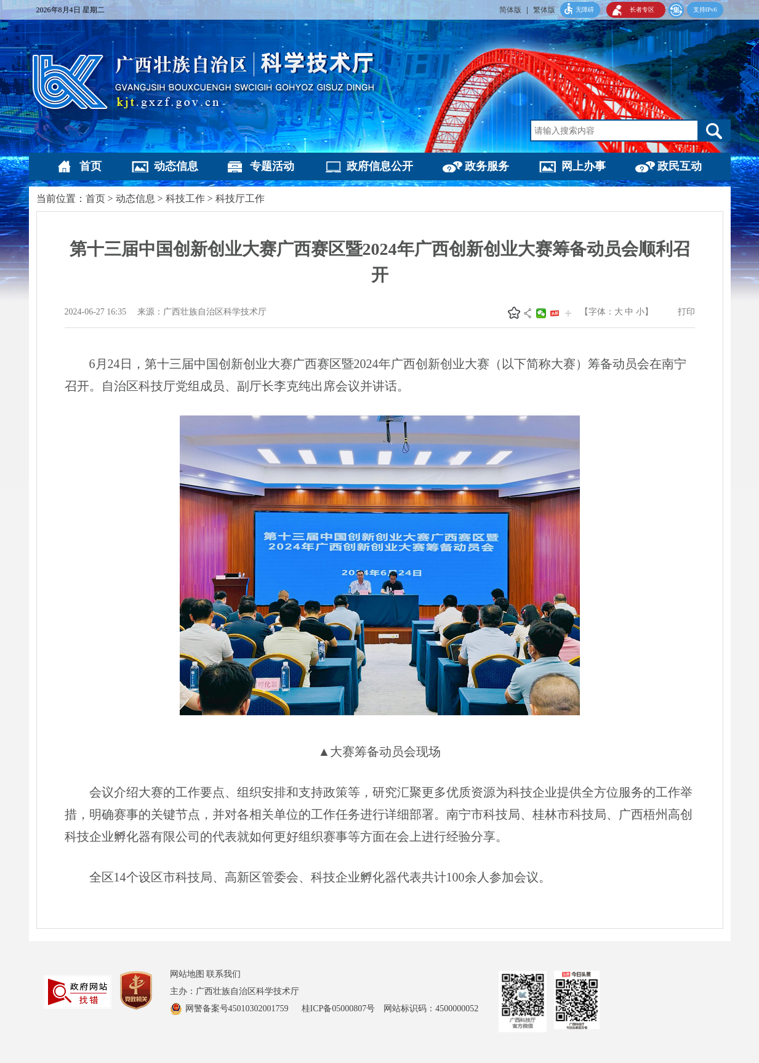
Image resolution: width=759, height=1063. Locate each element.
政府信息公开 (380, 166)
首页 (90, 166)
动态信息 (176, 166)
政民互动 (679, 166)
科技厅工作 (240, 198)
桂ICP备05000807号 (343, 1008)
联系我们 (223, 974)
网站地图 (187, 974)
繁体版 (544, 10)
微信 (541, 313)
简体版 (510, 10)
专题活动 (272, 166)
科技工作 (185, 198)
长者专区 (642, 9)
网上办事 (583, 166)
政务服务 (487, 166)
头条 (555, 313)
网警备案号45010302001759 (238, 1008)
